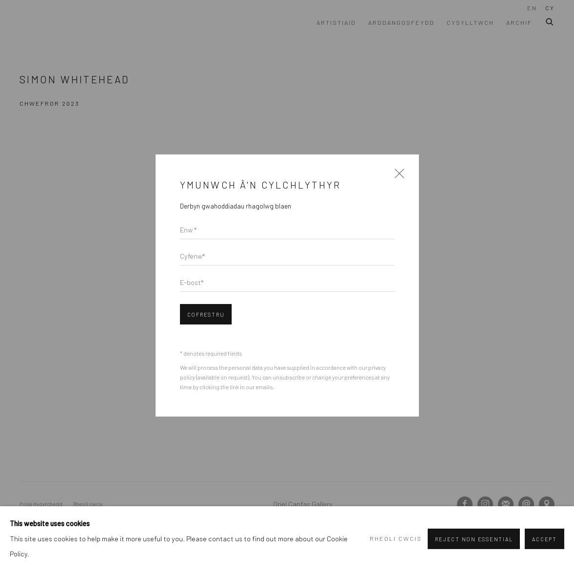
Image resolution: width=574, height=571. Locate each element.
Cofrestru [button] (206, 314)
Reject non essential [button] (474, 539)
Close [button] (397, 176)
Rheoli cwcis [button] (396, 538)
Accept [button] (544, 539)
